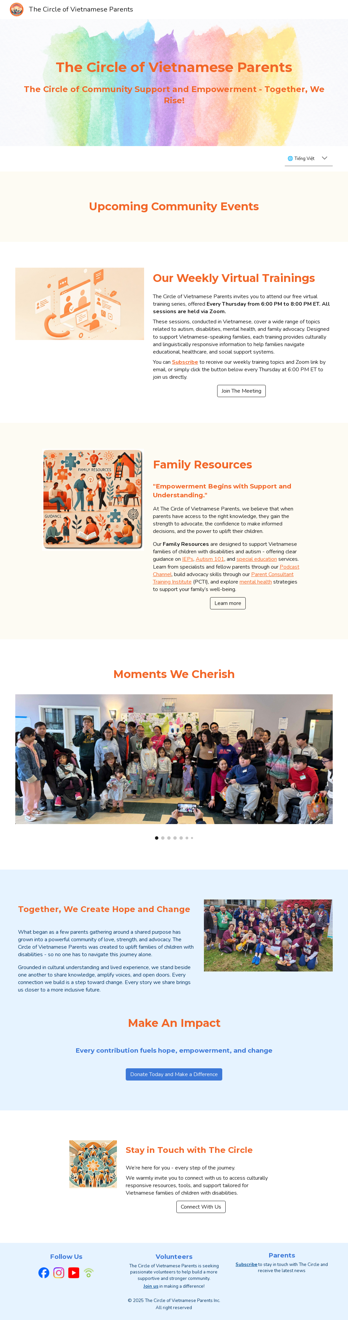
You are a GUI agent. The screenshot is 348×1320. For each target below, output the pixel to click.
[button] (324, 158)
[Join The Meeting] (241, 391)
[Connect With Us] (201, 1207)
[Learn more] (227, 603)
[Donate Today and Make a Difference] (174, 1074)
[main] (174, 67)
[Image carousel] (174, 766)
